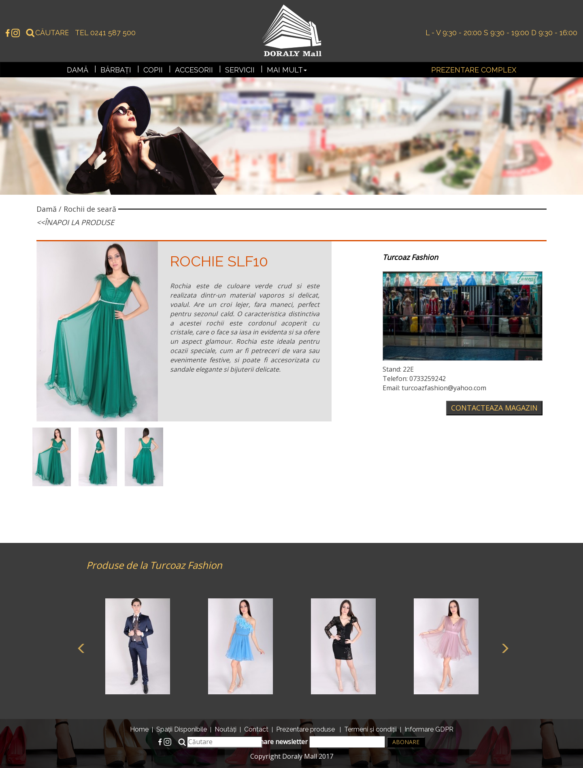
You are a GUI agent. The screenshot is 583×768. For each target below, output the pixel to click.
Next (503, 647)
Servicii (240, 70)
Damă (77, 70)
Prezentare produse (305, 729)
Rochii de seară (90, 209)
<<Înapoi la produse (75, 222)
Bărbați (115, 70)
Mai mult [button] (287, 70)
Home (139, 729)
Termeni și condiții (370, 729)
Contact (256, 729)
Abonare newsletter (316, 742)
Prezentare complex (473, 70)
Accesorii (194, 70)
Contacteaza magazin (494, 408)
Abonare (405, 742)
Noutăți (225, 729)
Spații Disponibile (181, 729)
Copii (153, 70)
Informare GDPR (428, 729)
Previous (80, 647)
